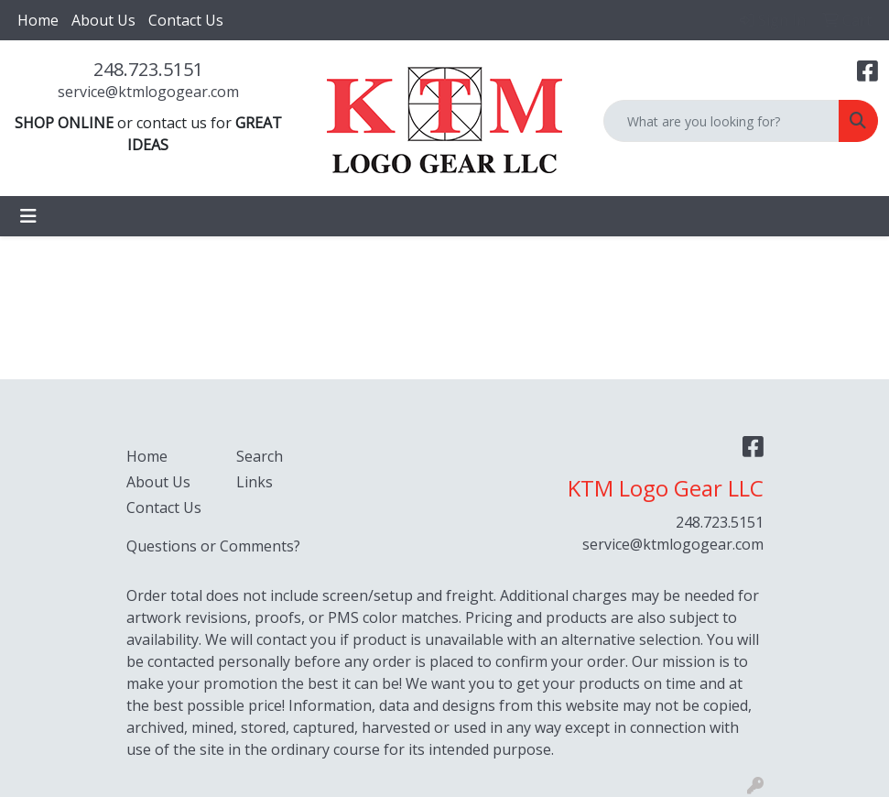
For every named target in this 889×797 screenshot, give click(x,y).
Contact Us (185, 20)
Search (259, 456)
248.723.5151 (148, 69)
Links (254, 482)
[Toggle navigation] (28, 216)
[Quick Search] (721, 121)
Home (38, 20)
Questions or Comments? (213, 546)
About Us (103, 20)
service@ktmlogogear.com (148, 92)
